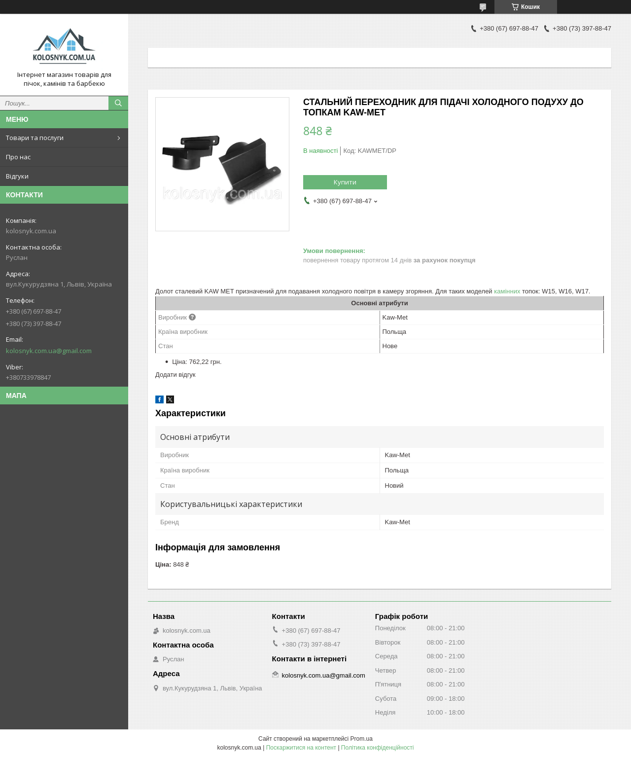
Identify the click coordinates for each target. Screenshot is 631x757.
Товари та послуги (35, 137)
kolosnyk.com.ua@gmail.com (49, 350)
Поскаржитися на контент (301, 747)
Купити (345, 182)
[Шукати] (118, 103)
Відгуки (17, 176)
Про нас (18, 156)
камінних (507, 291)
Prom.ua (362, 738)
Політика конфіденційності (377, 747)
